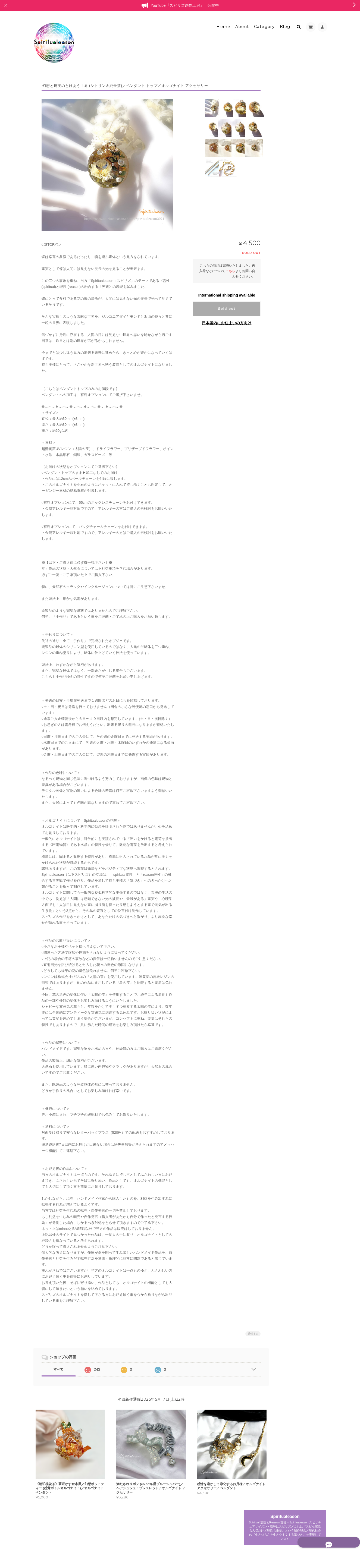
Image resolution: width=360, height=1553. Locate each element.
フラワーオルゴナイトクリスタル (298, 185)
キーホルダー (286, 234)
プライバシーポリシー (267, 1530)
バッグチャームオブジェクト (298, 281)
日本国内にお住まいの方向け (219, 319)
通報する (245, 1330)
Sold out (219, 305)
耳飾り (282, 262)
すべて (58, 1366)
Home (223, 23)
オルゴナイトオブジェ (290, 134)
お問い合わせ (284, 471)
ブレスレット (283, 174)
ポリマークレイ (288, 301)
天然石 (282, 311)
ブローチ (283, 243)
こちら (223, 267)
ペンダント (285, 206)
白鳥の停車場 (283, 390)
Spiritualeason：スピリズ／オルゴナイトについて (298, 447)
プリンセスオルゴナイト (292, 164)
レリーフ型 (285, 154)
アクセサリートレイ (291, 331)
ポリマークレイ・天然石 (292, 341)
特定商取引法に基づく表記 (294, 460)
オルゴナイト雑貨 (287, 321)
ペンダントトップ (290, 272)
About (242, 23)
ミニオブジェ (286, 144)
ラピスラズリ (286, 351)
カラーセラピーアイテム (292, 361)
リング (282, 216)
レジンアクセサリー (288, 410)
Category (264, 23)
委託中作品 (285, 400)
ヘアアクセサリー (290, 253)
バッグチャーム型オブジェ (296, 380)
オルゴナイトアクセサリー (293, 196)
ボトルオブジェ (288, 371)
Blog (285, 23)
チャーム (283, 225)
